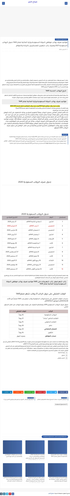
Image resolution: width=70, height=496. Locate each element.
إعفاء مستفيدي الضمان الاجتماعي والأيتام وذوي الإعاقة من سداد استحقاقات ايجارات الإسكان (13, 479)
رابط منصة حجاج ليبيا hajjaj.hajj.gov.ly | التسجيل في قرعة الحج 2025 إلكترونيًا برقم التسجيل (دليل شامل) (38, 143)
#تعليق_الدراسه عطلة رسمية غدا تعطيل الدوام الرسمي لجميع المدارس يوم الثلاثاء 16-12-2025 (40, 139)
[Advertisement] (35, 22)
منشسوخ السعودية (61, 39)
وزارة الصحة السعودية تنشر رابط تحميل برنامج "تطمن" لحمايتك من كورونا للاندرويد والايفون (58, 479)
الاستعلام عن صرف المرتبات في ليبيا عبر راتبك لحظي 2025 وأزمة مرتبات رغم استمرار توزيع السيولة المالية (37, 137)
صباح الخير (32, 2)
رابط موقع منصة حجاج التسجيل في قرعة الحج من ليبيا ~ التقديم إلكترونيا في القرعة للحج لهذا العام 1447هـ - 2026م (35, 141)
